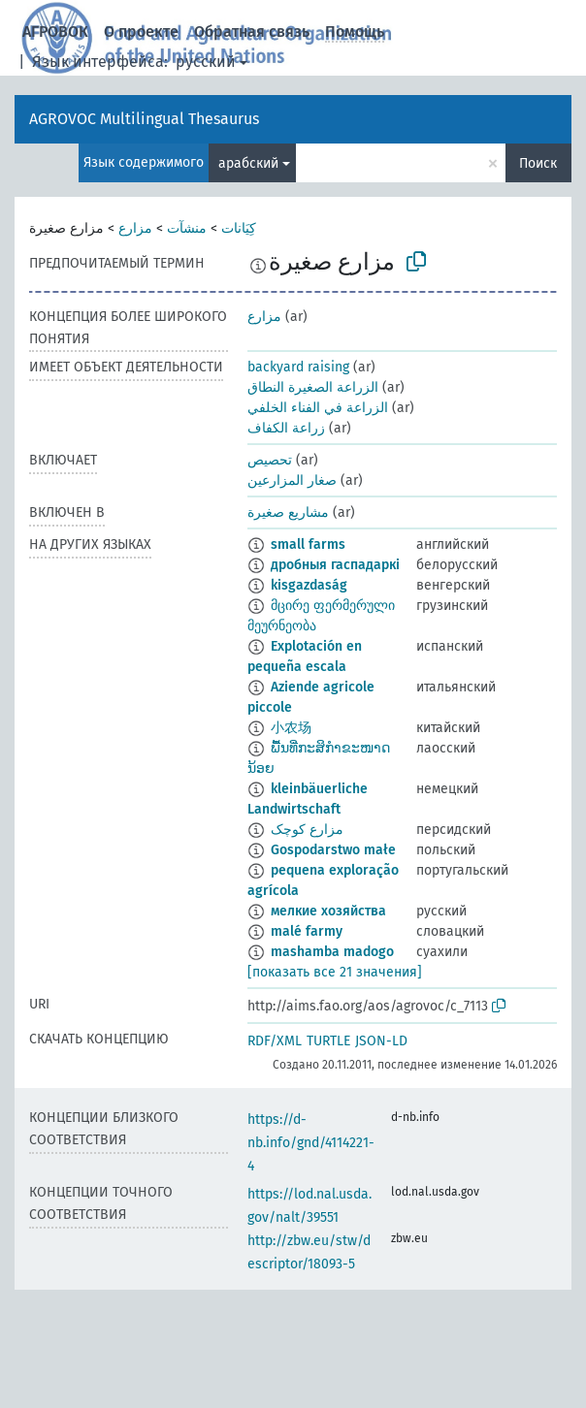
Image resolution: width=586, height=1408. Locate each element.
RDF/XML (274, 1041)
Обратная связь (251, 31)
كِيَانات (238, 228)
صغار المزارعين (292, 480)
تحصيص (269, 460)
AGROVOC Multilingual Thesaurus (144, 119)
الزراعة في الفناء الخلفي (317, 408)
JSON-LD (381, 1041)
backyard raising (298, 367)
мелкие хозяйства (328, 911)
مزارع (135, 228)
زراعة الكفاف (286, 428)
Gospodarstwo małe (333, 850)
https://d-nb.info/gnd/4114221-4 (310, 1142)
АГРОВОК (55, 31)
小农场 (291, 728)
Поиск (538, 163)
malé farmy (306, 931)
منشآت (187, 228)
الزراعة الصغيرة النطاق (312, 387)
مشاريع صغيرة (288, 512)
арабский (248, 163)
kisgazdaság (309, 585)
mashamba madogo (332, 952)
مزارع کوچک (307, 829)
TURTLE (328, 1041)
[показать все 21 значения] (334, 972)
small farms (308, 544)
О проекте (141, 31)
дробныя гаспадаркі (335, 565)
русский (206, 61)
